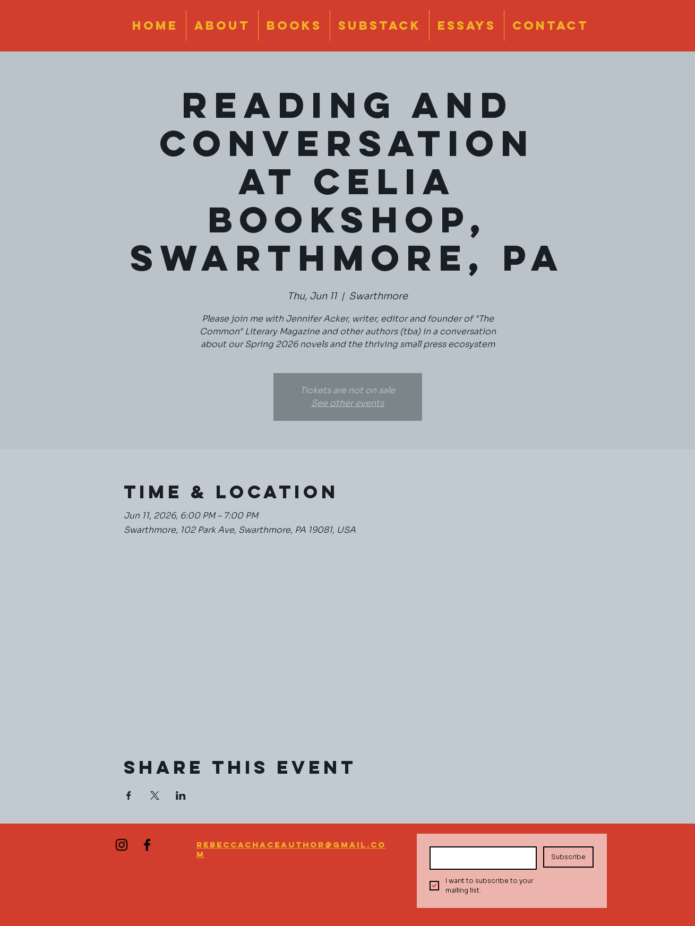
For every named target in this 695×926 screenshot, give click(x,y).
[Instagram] (122, 845)
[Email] (480, 858)
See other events (347, 403)
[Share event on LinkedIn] (181, 795)
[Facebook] (147, 845)
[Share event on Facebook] (129, 795)
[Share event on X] (155, 795)
